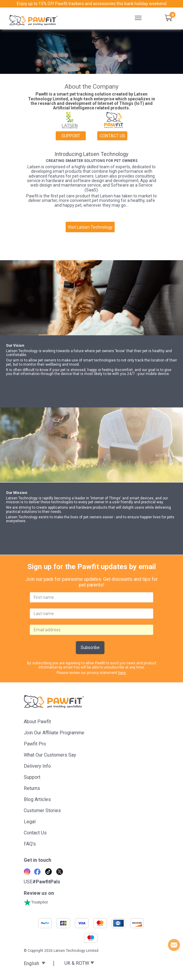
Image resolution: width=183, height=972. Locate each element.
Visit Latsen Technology (90, 227)
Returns (32, 788)
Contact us (112, 135)
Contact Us (35, 833)
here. (122, 673)
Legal (30, 821)
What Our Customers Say (50, 755)
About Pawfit (37, 721)
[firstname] (91, 597)
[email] (91, 630)
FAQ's (30, 844)
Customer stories (42, 810)
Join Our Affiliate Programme (54, 733)
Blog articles (37, 799)
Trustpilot (36, 902)
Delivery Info (37, 766)
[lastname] (91, 613)
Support (70, 135)
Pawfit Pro (35, 744)
